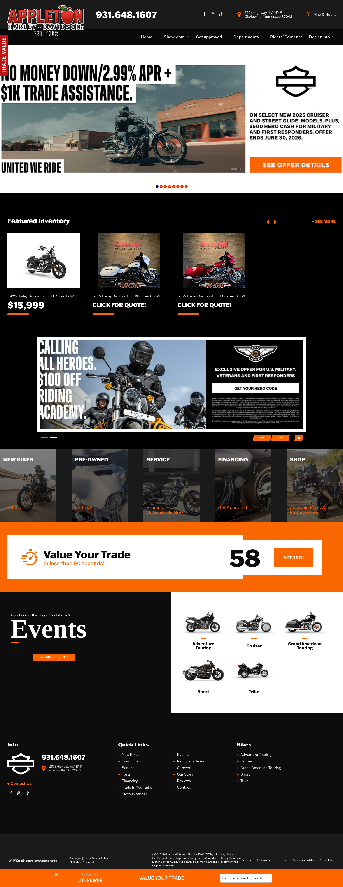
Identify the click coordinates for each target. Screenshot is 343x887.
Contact (184, 787)
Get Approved (209, 36)
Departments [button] (246, 36)
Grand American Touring (260, 768)
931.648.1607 (63, 757)
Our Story (185, 774)
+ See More (324, 221)
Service (128, 768)
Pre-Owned (131, 761)
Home (146, 36)
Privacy (263, 860)
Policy (246, 860)
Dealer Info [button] (319, 36)
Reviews (184, 781)
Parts (126, 774)
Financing (130, 781)
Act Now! (294, 557)
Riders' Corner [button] (284, 36)
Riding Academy (190, 761)
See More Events (53, 657)
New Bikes (130, 754)
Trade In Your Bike (137, 787)
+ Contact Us (19, 783)
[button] (268, 221)
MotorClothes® (134, 794)
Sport (245, 774)
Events (183, 754)
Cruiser (246, 761)
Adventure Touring (255, 754)
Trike (244, 781)
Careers (183, 768)
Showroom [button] (174, 36)
